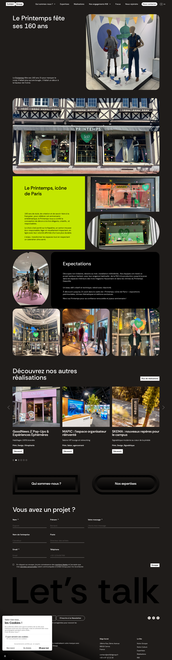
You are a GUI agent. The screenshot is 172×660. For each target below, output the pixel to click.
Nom (15, 520)
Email (15, 549)
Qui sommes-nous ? (45, 4)
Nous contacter (149, 4)
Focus (118, 4)
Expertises (64, 4)
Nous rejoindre (131, 4)
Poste (52, 535)
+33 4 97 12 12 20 (106, 658)
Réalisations (79, 4)
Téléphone (54, 549)
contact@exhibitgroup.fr (109, 655)
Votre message (94, 520)
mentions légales (61, 564)
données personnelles (28, 567)
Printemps (19, 78)
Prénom (53, 520)
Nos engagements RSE (100, 4)
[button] (9, 407)
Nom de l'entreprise (21, 535)
